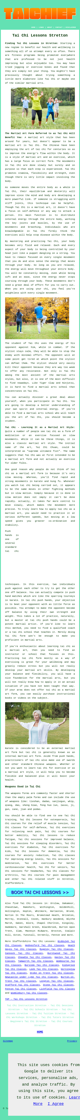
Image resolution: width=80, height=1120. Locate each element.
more (70, 935)
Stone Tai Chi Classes (58, 985)
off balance (18, 592)
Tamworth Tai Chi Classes (35, 961)
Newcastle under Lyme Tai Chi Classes (31, 977)
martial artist (26, 624)
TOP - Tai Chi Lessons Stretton (26, 999)
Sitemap (8, 1041)
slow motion (23, 493)
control (65, 501)
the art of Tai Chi (26, 417)
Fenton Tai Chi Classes (20, 989)
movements (68, 161)
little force (61, 604)
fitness (17, 55)
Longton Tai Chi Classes (56, 981)
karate (14, 600)
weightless (12, 293)
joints (19, 203)
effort (39, 285)
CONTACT (59, 27)
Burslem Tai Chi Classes (42, 965)
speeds (36, 517)
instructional (66, 694)
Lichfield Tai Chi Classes (57, 989)
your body (68, 241)
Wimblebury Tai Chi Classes (29, 993)
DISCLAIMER (70, 27)
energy (22, 219)
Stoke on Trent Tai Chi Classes (52, 973)
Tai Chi (50, 79)
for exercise (57, 768)
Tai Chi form (15, 636)
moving (43, 273)
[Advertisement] (48, 555)
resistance (33, 371)
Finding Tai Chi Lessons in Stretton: (31, 43)
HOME (33, 27)
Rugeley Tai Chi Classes (56, 949)
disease (45, 235)
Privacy (72, 1041)
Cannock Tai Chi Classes (24, 953)
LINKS (41, 27)
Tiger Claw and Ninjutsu (56, 383)
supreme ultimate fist (43, 451)
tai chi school (22, 632)
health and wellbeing (56, 47)
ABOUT (49, 27)
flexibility (39, 173)
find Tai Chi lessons (27, 903)
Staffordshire (14, 883)
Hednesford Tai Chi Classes (44, 945)
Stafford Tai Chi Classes (22, 985)
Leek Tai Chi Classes (43, 969)
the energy (52, 261)
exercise (59, 157)
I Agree (56, 1104)
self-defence (30, 211)
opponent (57, 355)
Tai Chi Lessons (44, 941)
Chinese (54, 145)
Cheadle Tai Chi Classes (34, 957)
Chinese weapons (45, 764)
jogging (19, 67)
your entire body (62, 269)
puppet (33, 253)
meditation (12, 435)
